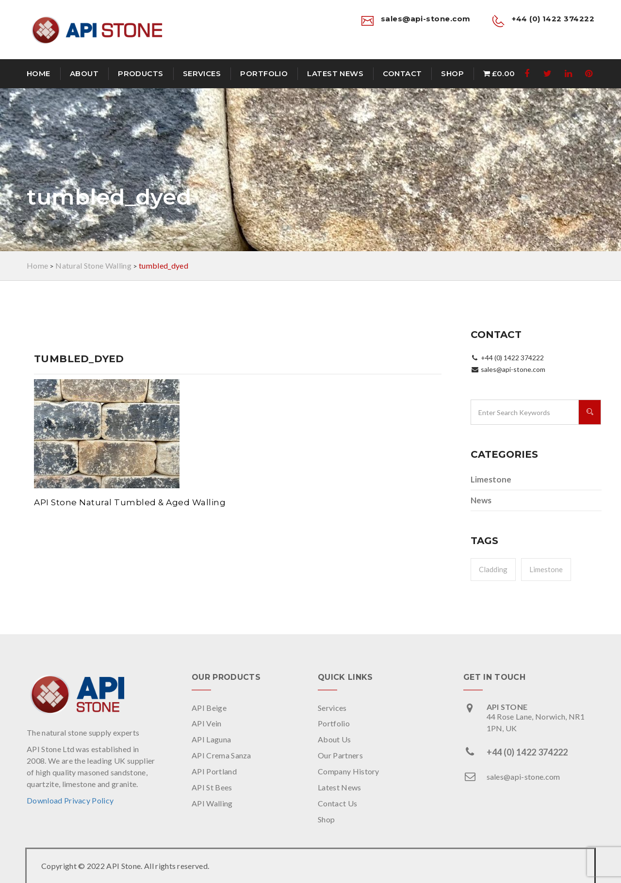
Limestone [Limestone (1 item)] (546, 569)
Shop (452, 73)
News (481, 500)
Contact (402, 73)
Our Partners (340, 755)
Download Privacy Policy (70, 800)
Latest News (335, 73)
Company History (348, 771)
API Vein (207, 723)
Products (140, 73)
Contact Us (337, 803)
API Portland (214, 771)
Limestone (491, 479)
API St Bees (212, 787)
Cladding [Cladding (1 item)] (493, 569)
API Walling (212, 803)
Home (38, 73)
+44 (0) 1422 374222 (527, 752)
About (84, 73)
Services (202, 73)
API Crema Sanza (221, 755)
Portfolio (264, 73)
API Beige (209, 707)
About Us (334, 739)
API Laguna (211, 739)
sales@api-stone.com (523, 776)
